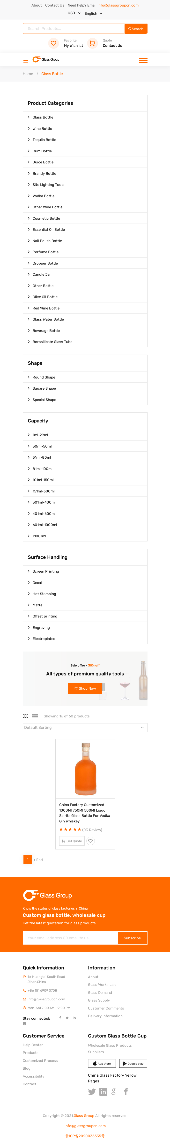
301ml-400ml (42, 502)
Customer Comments (106, 1008)
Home (28, 73)
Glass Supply (99, 1000)
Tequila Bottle (42, 139)
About (36, 5)
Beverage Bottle (44, 330)
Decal (35, 582)
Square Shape (42, 388)
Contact (29, 1084)
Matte (35, 605)
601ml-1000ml (42, 524)
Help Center (33, 1045)
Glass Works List (102, 984)
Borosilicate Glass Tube (50, 341)
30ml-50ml (40, 446)
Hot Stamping (42, 593)
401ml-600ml (42, 513)
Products (30, 1053)
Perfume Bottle (43, 251)
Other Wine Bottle (45, 206)
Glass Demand (100, 992)
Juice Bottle (40, 162)
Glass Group (84, 1116)
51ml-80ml (39, 457)
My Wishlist (65, 43)
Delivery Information (105, 1016)
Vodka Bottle (41, 195)
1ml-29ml (38, 434)
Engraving (39, 627)
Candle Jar (39, 274)
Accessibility (33, 1076)
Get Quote (72, 841)
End (39, 860)
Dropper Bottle (43, 263)
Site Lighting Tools (46, 184)
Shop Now (85, 688)
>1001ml (37, 535)
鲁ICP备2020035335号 (85, 1136)
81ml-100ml (40, 468)
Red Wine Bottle (43, 308)
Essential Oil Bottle (46, 229)
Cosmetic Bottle (44, 218)
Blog (26, 1068)
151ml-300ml (41, 491)
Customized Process (40, 1061)
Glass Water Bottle (46, 319)
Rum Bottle (40, 150)
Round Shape (41, 377)
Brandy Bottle (42, 173)
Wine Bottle (40, 128)
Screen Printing (43, 571)
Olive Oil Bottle (43, 296)
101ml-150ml (41, 479)
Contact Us (54, 5)
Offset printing (42, 616)
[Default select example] (85, 727)
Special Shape (42, 399)
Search (135, 29)
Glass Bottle (40, 117)
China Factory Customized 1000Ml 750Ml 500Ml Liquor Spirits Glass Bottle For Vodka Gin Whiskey (84, 813)
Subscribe (132, 938)
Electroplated (41, 638)
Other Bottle (40, 285)
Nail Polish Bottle (45, 240)
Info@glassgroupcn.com (85, 1126)
